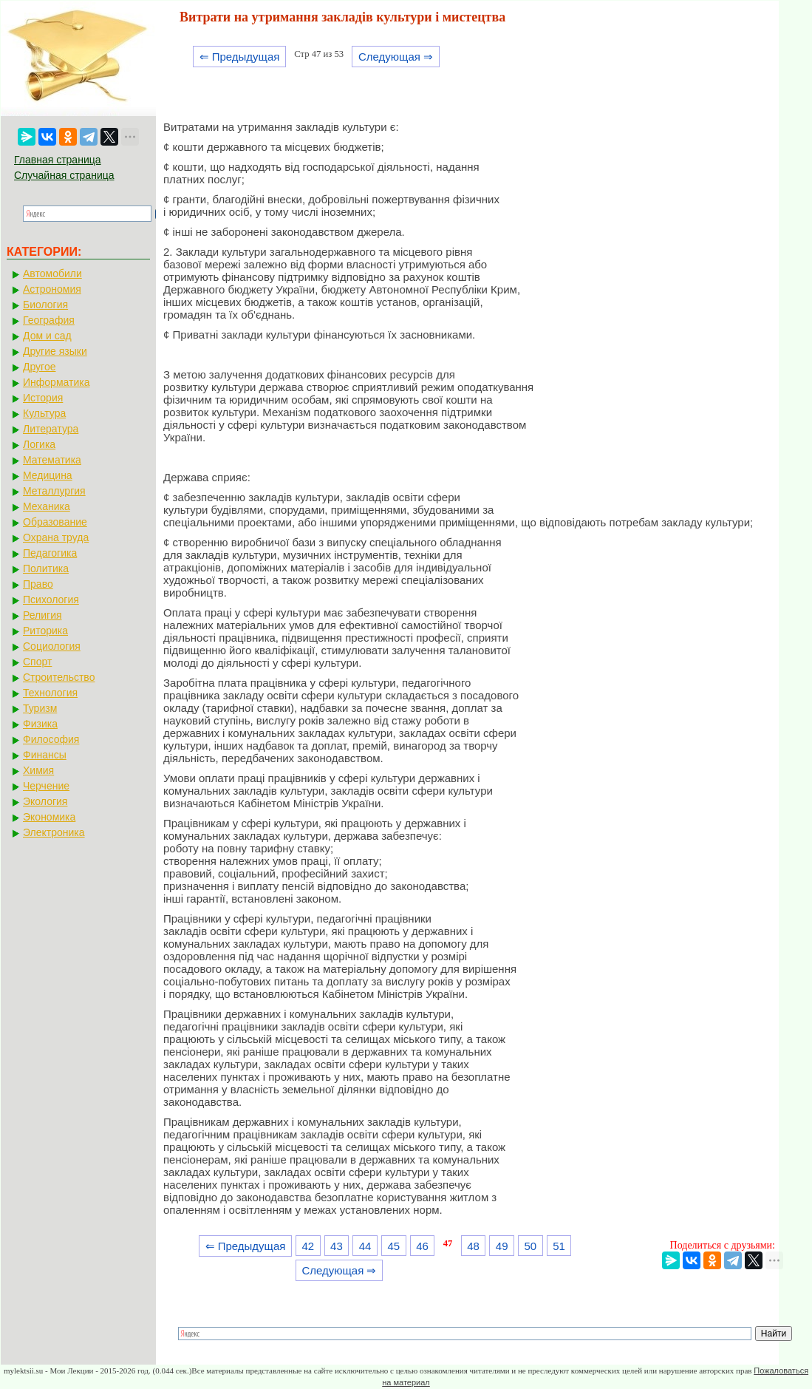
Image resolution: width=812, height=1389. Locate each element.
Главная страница (57, 160)
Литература (50, 429)
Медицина (47, 475)
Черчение (46, 786)
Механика (46, 506)
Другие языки (55, 351)
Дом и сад (47, 336)
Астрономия (52, 289)
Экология (45, 801)
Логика (39, 444)
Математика (52, 460)
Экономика (49, 817)
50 (531, 1246)
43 (336, 1246)
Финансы (44, 755)
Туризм (40, 708)
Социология (52, 646)
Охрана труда (56, 537)
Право (38, 584)
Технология (50, 693)
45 (393, 1246)
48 (473, 1246)
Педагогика (50, 553)
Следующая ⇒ (395, 56)
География (49, 320)
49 (502, 1246)
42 (307, 1246)
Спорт (37, 662)
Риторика (45, 630)
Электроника (54, 832)
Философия (51, 739)
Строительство (59, 677)
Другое (39, 367)
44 (365, 1246)
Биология (45, 304)
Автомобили (52, 273)
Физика (40, 724)
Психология (51, 599)
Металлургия (54, 491)
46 (422, 1246)
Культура (44, 413)
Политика (46, 568)
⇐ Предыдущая (239, 56)
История (43, 398)
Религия (42, 615)
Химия (38, 770)
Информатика (56, 382)
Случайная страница (64, 175)
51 (559, 1246)
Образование (55, 522)
